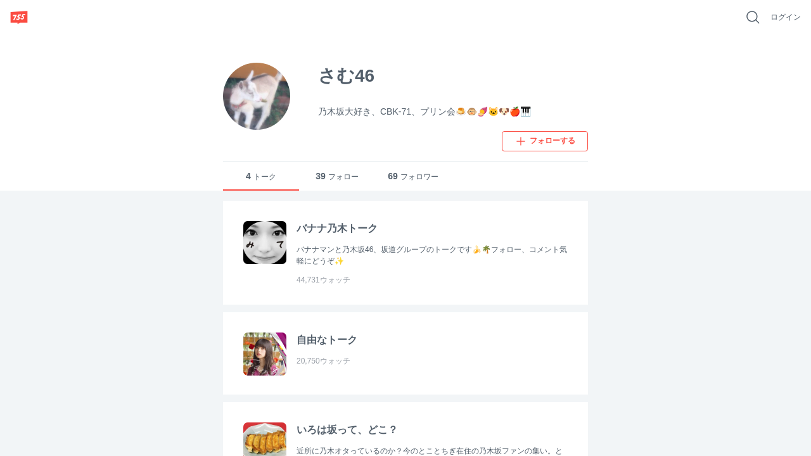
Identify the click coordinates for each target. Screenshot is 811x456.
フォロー (337, 176)
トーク (261, 176)
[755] (19, 17)
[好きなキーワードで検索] (752, 17)
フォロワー (413, 176)
